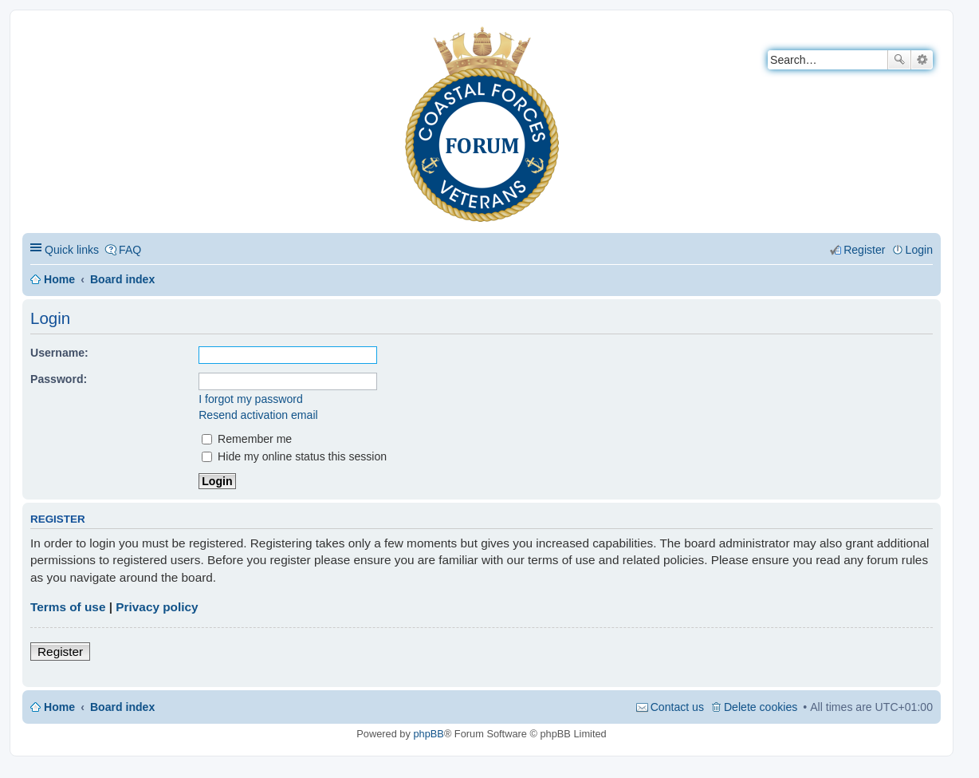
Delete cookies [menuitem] (760, 707)
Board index (122, 279)
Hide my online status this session (294, 456)
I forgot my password (251, 399)
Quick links (72, 249)
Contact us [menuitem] (677, 707)
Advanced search (922, 59)
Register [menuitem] (864, 249)
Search (899, 59)
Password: (58, 379)
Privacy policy (157, 607)
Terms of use (67, 607)
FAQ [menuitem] (130, 249)
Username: (59, 352)
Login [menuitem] (919, 249)
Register (60, 651)
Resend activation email (258, 415)
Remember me (247, 438)
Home (59, 279)
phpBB (428, 734)
